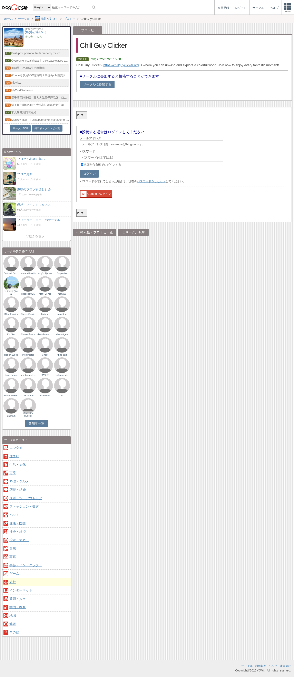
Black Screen (11, 395)
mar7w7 (62, 294)
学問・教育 (17, 607)
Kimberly (45, 314)
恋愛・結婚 (17, 489)
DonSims (45, 395)
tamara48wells (28, 273)
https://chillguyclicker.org (121, 65)
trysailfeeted (28, 355)
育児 (12, 473)
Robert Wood (11, 355)
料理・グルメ (19, 481)
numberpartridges (28, 375)
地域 (12, 615)
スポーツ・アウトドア (25, 498)
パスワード (87, 151)
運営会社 (285, 666)
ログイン (89, 173)
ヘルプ (273, 666)
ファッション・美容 (24, 506)
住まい (14, 456)
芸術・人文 (17, 598)
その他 (14, 632)
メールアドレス (90, 138)
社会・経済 (17, 531)
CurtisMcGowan (11, 273)
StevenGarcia (28, 314)
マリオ (45, 375)
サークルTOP (135, 232)
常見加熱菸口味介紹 (23, 112)
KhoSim (11, 334)
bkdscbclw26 (28, 294)
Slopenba (62, 273)
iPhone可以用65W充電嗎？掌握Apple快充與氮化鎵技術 (40, 75)
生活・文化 (17, 464)
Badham (11, 416)
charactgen (62, 334)
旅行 (12, 582)
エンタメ (15, 447)
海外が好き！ (36, 32)
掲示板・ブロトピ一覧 (96, 232)
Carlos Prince (28, 334)
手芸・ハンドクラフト (25, 565)
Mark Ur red (45, 294)
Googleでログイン (95, 193)
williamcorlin (62, 375)
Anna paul (62, 355)
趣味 (12, 548)
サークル (247, 666)
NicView (16, 82)
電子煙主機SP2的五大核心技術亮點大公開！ (38, 105)
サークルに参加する (97, 84)
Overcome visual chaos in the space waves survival (40, 60)
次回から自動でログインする (102, 164)
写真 (12, 557)
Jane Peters (11, 375)
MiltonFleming (11, 314)
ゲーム (14, 573)
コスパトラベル (11, 292)
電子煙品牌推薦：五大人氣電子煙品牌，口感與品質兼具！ (40, 97)
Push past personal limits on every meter (35, 53)
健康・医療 (17, 523)
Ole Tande (28, 395)
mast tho (62, 314)
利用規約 (260, 666)
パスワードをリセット (151, 181)
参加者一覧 (36, 423)
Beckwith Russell (28, 414)
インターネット (20, 590)
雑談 (12, 624)
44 (62, 395)
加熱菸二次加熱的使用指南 (28, 68)
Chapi (45, 355)
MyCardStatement (22, 90)
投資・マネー (19, 540)
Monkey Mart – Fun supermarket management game (40, 119)
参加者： (33, 36)
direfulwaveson (44, 334)
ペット (14, 515)
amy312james (45, 273)
